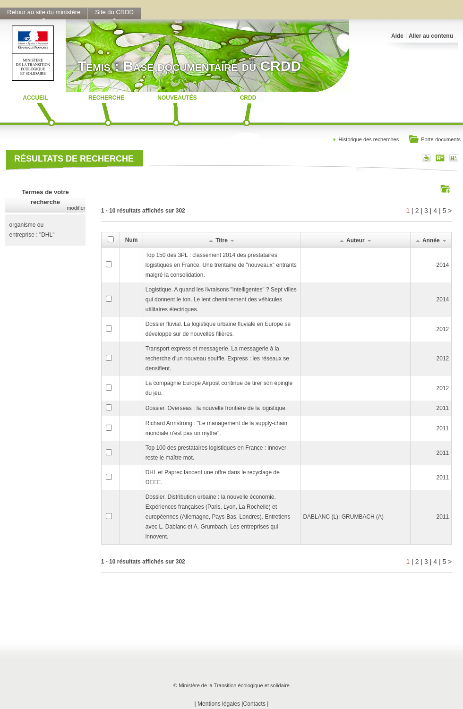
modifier (76, 208)
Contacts (254, 703)
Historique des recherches (368, 139)
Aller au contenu (431, 36)
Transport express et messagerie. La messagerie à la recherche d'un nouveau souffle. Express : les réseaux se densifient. (217, 358)
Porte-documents (434, 140)
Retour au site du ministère (43, 12)
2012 (443, 329)
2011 (443, 408)
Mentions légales (218, 703)
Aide (397, 36)
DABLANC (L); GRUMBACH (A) (343, 516)
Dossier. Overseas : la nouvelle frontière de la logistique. (216, 408)
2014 (443, 265)
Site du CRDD (114, 12)
